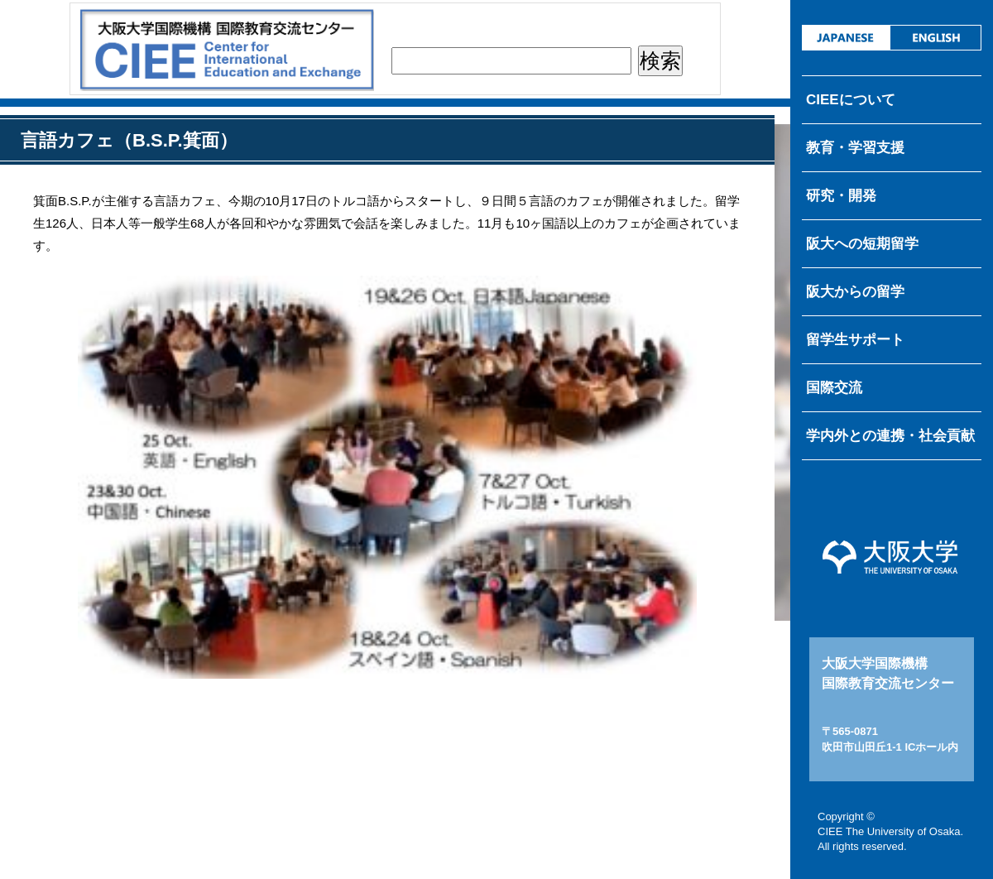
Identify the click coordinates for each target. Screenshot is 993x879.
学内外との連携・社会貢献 (890, 436)
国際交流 (834, 388)
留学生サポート (855, 340)
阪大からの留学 (855, 292)
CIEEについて (850, 100)
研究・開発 (841, 196)
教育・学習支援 (855, 148)
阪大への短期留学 (862, 244)
